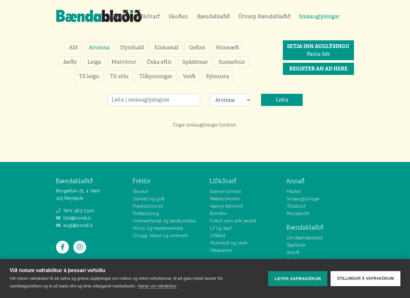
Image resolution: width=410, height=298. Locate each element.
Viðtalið (218, 235)
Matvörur (123, 61)
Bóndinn (218, 213)
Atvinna (99, 47)
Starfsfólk (296, 245)
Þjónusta (217, 76)
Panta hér (318, 50)
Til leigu (89, 76)
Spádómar (195, 61)
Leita (282, 99)
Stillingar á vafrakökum (365, 278)
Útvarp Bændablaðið (264, 16)
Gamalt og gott (148, 198)
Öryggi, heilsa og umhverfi (160, 235)
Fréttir (119, 16)
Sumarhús (231, 61)
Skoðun (178, 16)
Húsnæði (227, 47)
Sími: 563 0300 (75, 210)
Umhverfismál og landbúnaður (164, 220)
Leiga (94, 61)
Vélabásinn (221, 250)
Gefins (197, 47)
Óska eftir (159, 61)
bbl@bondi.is (73, 218)
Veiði (189, 76)
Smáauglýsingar (319, 16)
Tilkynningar (155, 76)
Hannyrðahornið (226, 206)
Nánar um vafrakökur (157, 286)
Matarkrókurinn (225, 198)
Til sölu (119, 76)
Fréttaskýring (146, 213)
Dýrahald (132, 47)
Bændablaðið (213, 16)
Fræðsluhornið (148, 206)
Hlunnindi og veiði (228, 243)
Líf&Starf (148, 16)
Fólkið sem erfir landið (233, 220)
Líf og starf (221, 228)
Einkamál (166, 47)
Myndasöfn (298, 213)
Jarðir (70, 61)
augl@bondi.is (74, 225)
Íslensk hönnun (225, 191)
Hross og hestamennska (158, 228)
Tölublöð (296, 206)
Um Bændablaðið (305, 237)
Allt (73, 47)
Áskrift (293, 252)
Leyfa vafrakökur (298, 278)
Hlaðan (294, 191)
